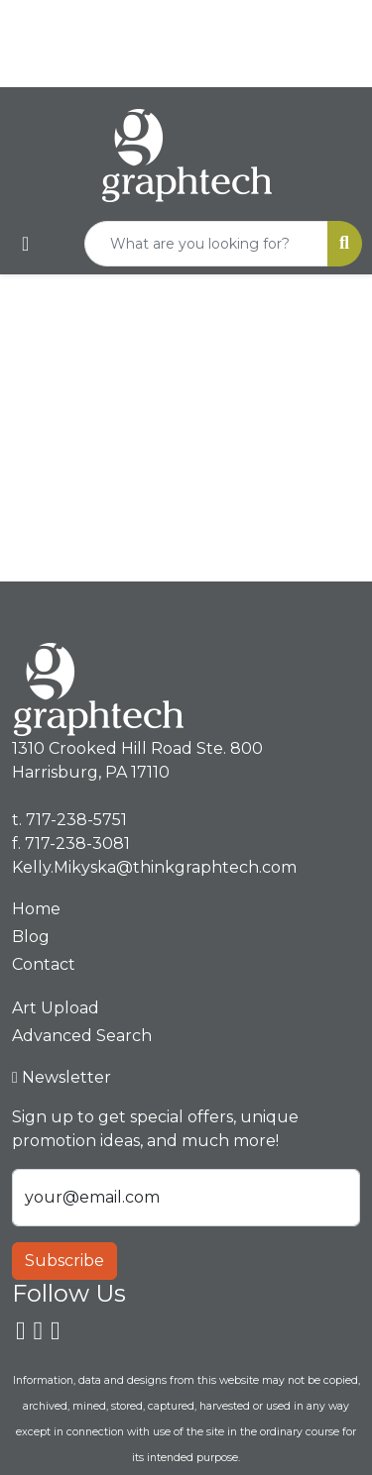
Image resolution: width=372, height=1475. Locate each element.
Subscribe (64, 1260)
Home (36, 908)
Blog (31, 936)
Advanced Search (82, 1035)
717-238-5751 (223, 21)
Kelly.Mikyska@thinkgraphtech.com (191, 64)
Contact (43, 964)
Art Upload (55, 1008)
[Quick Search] (206, 243)
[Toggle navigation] (25, 244)
